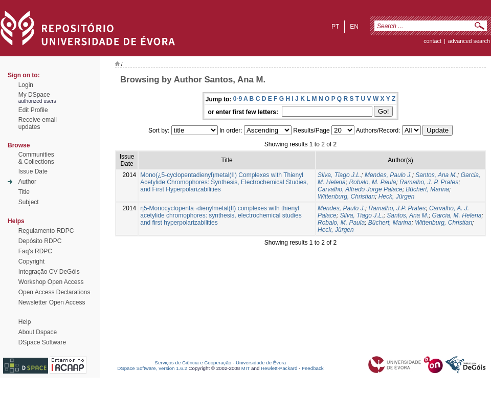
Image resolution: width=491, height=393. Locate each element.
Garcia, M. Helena (457, 215)
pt (335, 26)
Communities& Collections (36, 158)
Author (27, 181)
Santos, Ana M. (436, 175)
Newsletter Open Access (51, 302)
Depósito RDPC (40, 241)
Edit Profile (33, 110)
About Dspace (37, 332)
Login (25, 85)
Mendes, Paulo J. (388, 175)
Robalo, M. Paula (372, 182)
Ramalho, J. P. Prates (428, 182)
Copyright (31, 261)
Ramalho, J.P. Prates (397, 208)
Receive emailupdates (37, 123)
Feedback (313, 368)
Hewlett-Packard (279, 368)
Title (24, 191)
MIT (245, 368)
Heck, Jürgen (396, 196)
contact (432, 41)
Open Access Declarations (54, 292)
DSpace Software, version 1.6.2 (152, 368)
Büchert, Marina (390, 222)
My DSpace (34, 94)
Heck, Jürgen (336, 229)
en (354, 26)
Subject (28, 202)
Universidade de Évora (261, 362)
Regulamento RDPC (46, 230)
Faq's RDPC (35, 251)
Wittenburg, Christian (346, 196)
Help (24, 321)
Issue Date (33, 171)
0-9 (237, 98)
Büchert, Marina (427, 189)
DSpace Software (42, 342)
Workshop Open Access (51, 282)
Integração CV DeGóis (49, 271)
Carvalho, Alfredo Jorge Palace (360, 189)
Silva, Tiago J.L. (339, 175)
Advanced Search (469, 41)
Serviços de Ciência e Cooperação (193, 362)
